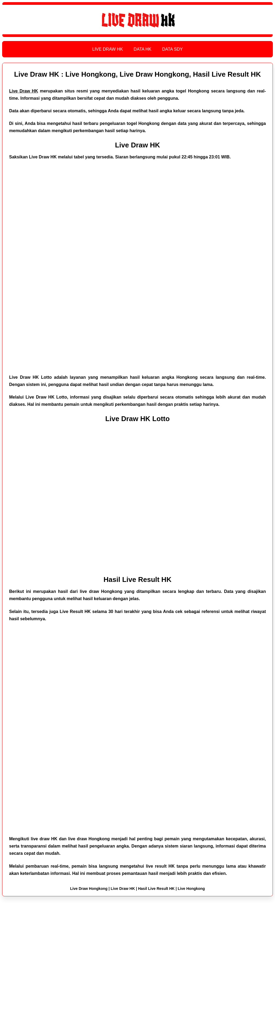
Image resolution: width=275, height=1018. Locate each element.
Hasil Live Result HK (138, 579)
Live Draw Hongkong (88, 888)
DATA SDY (172, 49)
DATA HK (142, 49)
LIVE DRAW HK (107, 49)
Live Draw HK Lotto (137, 419)
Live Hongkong (191, 888)
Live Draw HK (137, 145)
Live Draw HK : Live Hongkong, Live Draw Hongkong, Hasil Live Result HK (137, 74)
